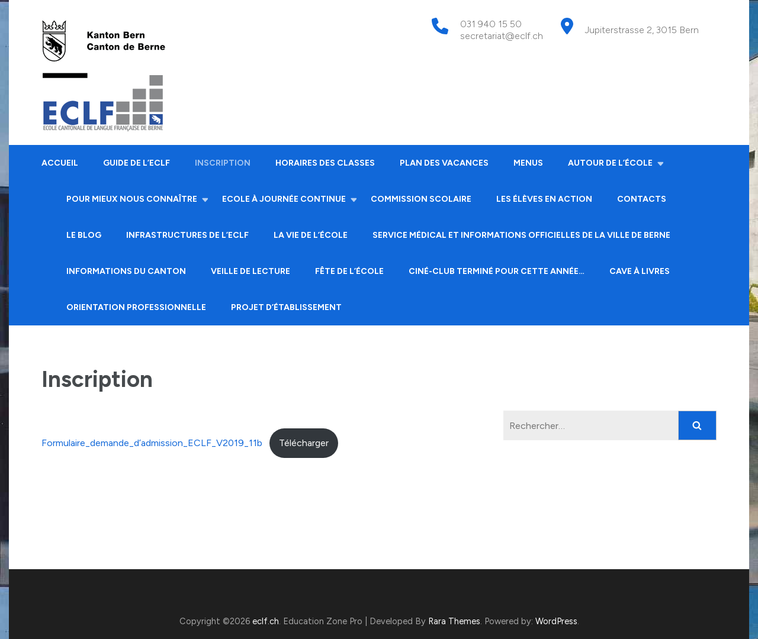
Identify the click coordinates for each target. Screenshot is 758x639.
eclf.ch (265, 621)
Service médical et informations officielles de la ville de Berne (521, 235)
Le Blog (83, 235)
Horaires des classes (325, 163)
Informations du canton (126, 271)
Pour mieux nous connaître (131, 199)
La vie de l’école (311, 235)
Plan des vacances (444, 163)
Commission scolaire (421, 199)
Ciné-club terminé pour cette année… (496, 271)
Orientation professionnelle (136, 307)
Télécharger (304, 442)
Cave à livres (639, 271)
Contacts (641, 199)
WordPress (556, 621)
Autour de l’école (610, 163)
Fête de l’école (349, 271)
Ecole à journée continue (284, 199)
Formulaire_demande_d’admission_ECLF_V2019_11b (151, 442)
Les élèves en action (544, 199)
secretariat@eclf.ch (501, 35)
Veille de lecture (250, 271)
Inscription (222, 163)
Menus (528, 163)
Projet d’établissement (286, 307)
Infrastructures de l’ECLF (187, 235)
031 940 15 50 (491, 24)
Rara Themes (454, 621)
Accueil (59, 163)
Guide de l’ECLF (136, 163)
